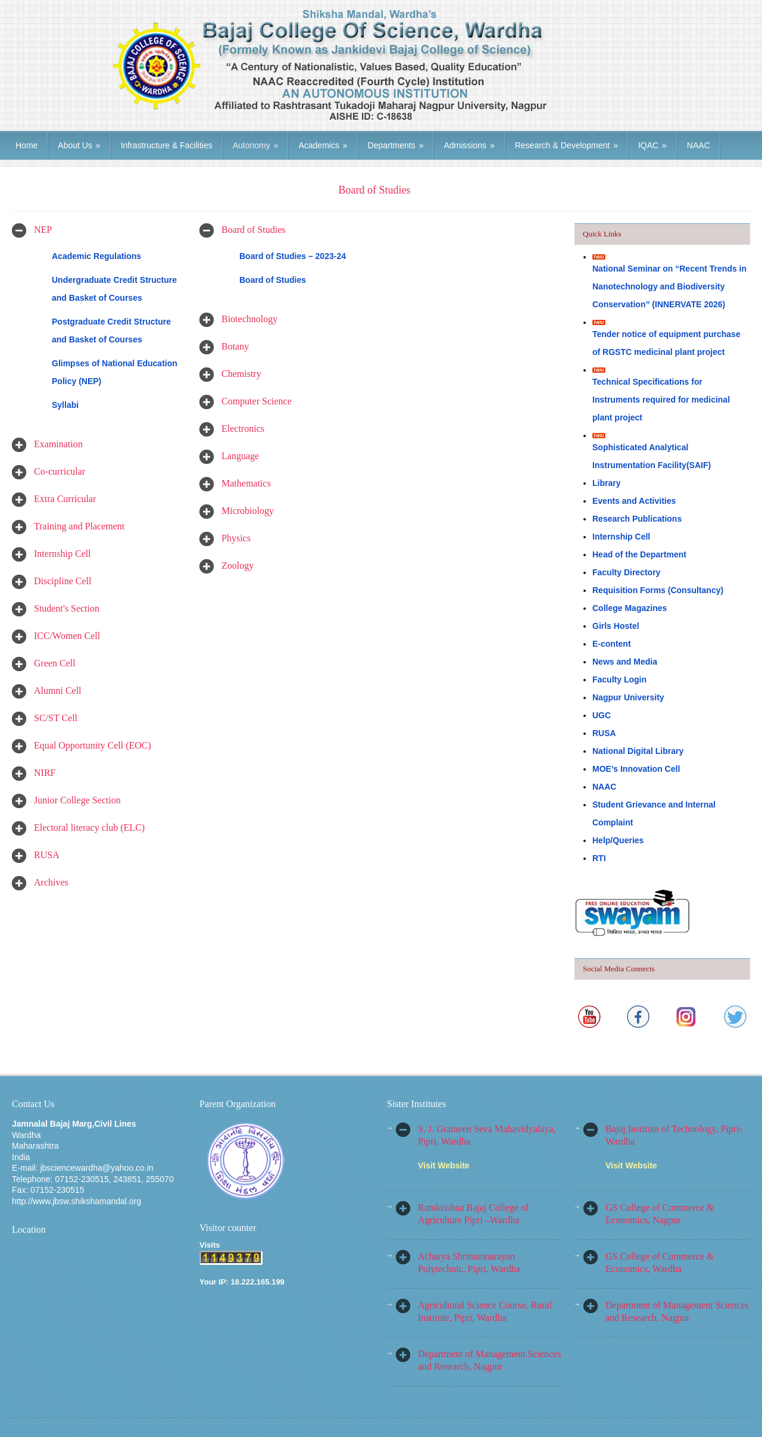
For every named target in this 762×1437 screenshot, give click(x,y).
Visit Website (444, 1165)
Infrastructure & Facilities (167, 145)
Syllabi (65, 405)
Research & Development (566, 145)
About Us (79, 145)
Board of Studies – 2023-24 (292, 256)
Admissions (469, 145)
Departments (396, 145)
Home (26, 145)
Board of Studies (272, 280)
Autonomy (256, 145)
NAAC (698, 145)
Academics (322, 145)
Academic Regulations (96, 256)
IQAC (652, 145)
